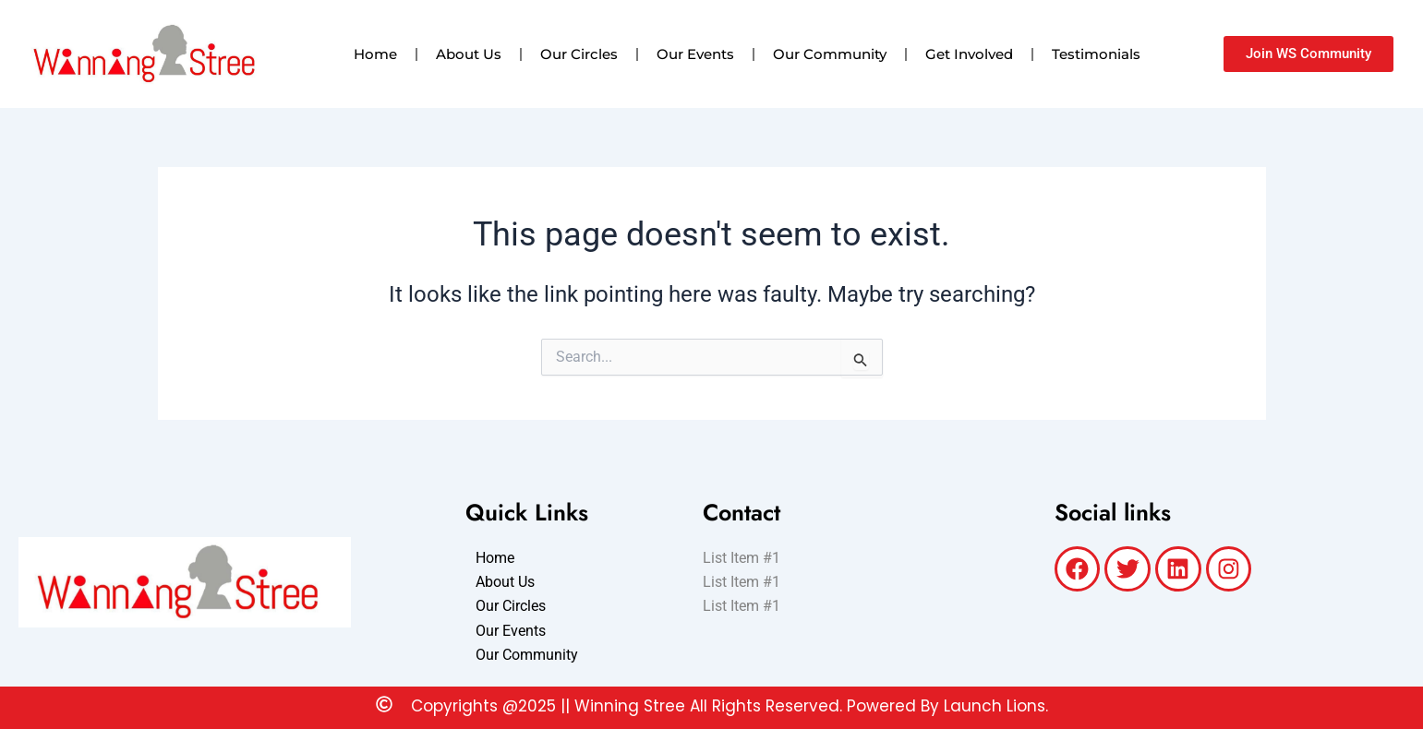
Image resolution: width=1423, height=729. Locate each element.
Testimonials (1096, 54)
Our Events (695, 54)
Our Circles (579, 54)
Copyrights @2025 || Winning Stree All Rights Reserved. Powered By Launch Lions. (729, 706)
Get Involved (969, 54)
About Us (468, 54)
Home (375, 54)
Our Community (829, 54)
